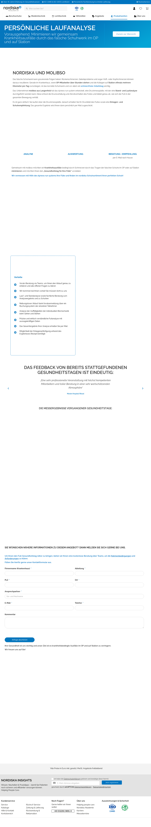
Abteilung (79, 568)
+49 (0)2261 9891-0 (63, 811)
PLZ (7, 580)
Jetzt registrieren (111, 782)
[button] (8, 388)
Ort (76, 580)
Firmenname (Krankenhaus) (17, 568)
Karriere (80, 810)
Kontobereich (7, 813)
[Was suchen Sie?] (45, 8)
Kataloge (5, 808)
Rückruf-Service (33, 805)
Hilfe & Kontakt (7, 810)
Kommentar (10, 614)
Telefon (78, 603)
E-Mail (8, 603)
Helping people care (85, 805)
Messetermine (83, 813)
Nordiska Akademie (85, 808)
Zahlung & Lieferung (35, 808)
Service (4, 805)
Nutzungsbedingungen (102, 787)
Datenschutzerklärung (72, 779)
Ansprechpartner (13, 591)
